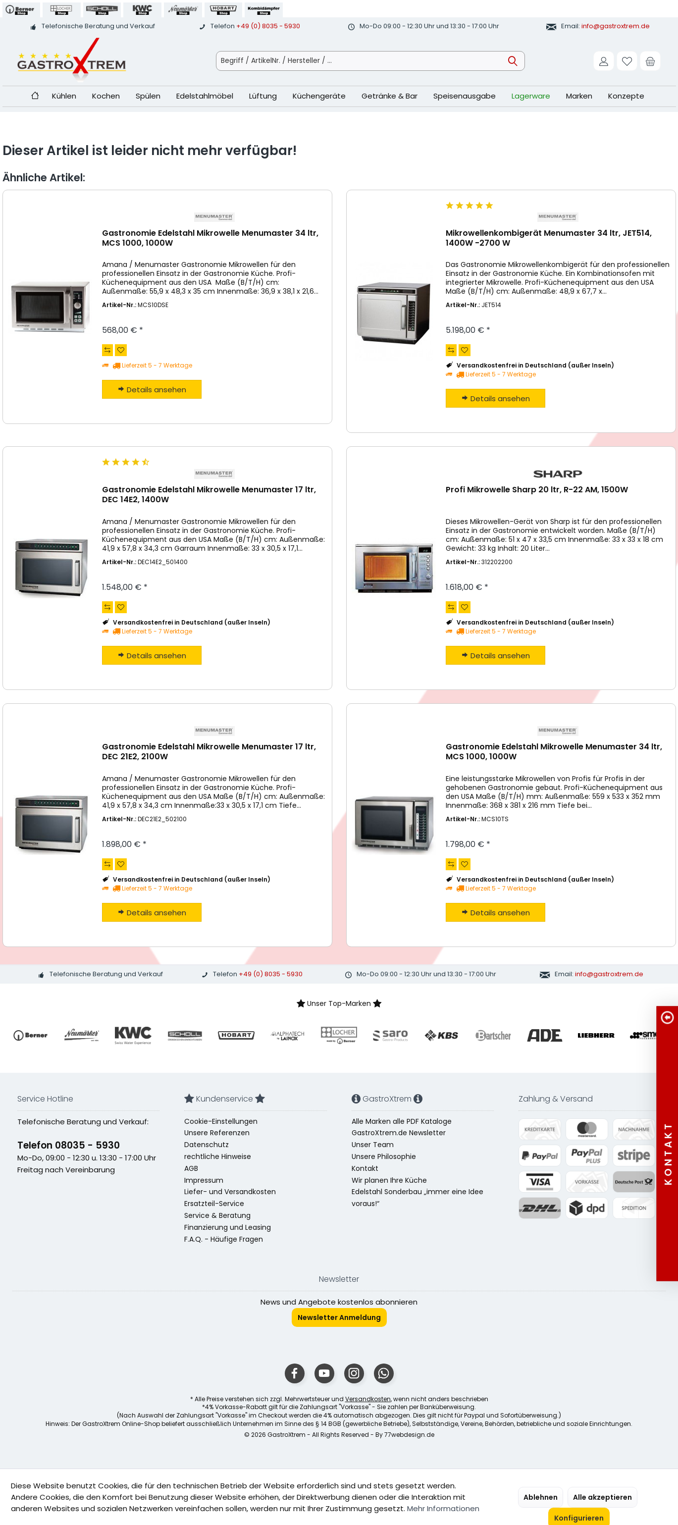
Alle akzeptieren (602, 1497)
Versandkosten (368, 1399)
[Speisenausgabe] (464, 96)
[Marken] (579, 96)
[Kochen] (106, 96)
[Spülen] (148, 96)
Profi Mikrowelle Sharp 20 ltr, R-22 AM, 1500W (537, 490)
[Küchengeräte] (319, 96)
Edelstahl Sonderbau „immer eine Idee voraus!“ (417, 1198)
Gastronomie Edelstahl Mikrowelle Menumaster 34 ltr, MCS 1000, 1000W (210, 238)
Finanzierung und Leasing (227, 1227)
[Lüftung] (263, 96)
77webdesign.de (409, 1434)
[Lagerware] (531, 96)
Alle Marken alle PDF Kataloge (402, 1121)
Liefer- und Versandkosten (230, 1192)
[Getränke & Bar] (389, 96)
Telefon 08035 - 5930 (68, 1145)
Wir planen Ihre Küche (389, 1180)
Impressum (203, 1180)
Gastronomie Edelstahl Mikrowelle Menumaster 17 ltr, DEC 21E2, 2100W (209, 752)
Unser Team (373, 1145)
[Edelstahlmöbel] (204, 96)
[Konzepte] (626, 96)
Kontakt (365, 1168)
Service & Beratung (217, 1215)
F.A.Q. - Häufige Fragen (223, 1239)
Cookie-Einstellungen (221, 1121)
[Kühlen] (64, 96)
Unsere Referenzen (217, 1133)
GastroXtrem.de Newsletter (399, 1133)
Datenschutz (206, 1145)
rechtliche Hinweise (217, 1156)
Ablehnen (540, 1497)
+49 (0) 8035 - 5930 (268, 26)
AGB (191, 1168)
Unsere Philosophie (384, 1156)
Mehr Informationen (443, 1508)
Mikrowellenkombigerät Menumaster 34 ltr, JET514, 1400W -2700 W (549, 238)
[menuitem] (650, 61)
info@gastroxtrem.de (615, 26)
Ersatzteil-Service (214, 1204)
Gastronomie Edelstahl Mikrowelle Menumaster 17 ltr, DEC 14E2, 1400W (209, 495)
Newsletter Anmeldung (339, 1317)
